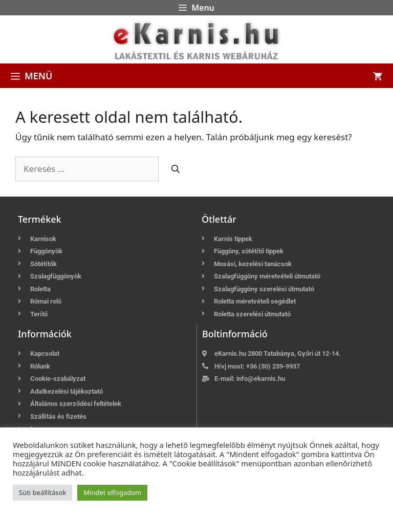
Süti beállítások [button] (42, 492)
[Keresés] (175, 169)
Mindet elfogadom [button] (112, 492)
